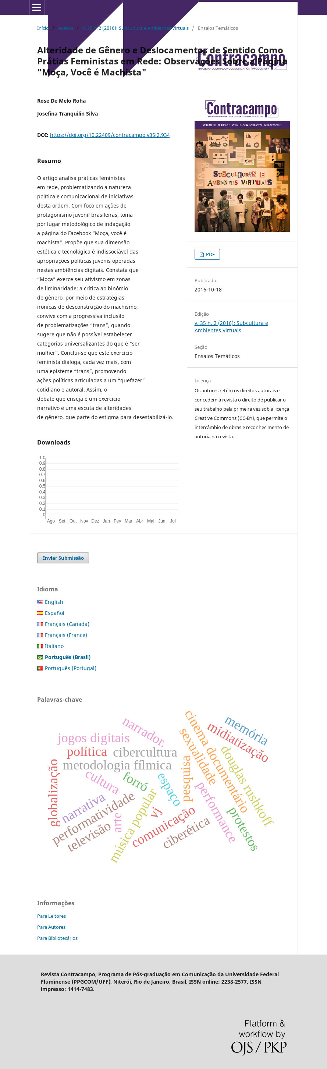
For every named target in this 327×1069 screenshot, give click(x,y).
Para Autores (51, 927)
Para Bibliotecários (57, 938)
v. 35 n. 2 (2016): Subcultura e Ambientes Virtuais (135, 28)
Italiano (54, 646)
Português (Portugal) (70, 668)
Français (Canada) (67, 623)
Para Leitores (51, 916)
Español (54, 612)
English (54, 601)
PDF (210, 254)
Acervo (65, 28)
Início (43, 28)
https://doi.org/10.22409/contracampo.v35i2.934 (110, 134)
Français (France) (66, 634)
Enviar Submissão (63, 558)
